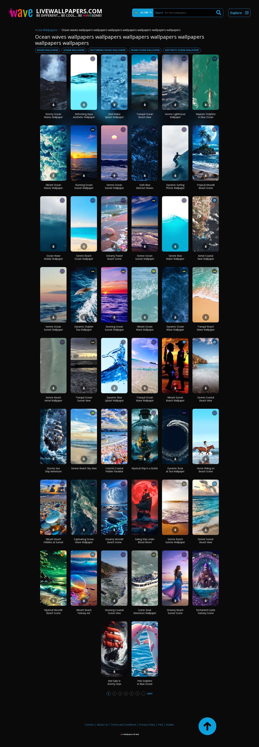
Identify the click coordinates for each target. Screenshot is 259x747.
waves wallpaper (47, 50)
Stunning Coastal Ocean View (114, 611)
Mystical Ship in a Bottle (145, 468)
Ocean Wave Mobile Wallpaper (53, 257)
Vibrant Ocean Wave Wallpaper (145, 328)
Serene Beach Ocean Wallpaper (84, 257)
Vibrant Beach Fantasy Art (84, 611)
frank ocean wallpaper (145, 50)
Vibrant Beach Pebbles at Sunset (53, 541)
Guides (170, 724)
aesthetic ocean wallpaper (182, 50)
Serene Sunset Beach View (206, 541)
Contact (89, 724)
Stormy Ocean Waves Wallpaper (53, 115)
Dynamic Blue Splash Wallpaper (114, 399)
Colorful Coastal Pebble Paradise (114, 470)
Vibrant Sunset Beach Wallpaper (175, 399)
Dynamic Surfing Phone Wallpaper (175, 186)
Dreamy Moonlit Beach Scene (114, 541)
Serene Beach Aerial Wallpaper (53, 399)
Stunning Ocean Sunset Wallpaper (83, 186)
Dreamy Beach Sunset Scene (175, 611)
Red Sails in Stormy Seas (114, 682)
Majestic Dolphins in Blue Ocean (206, 115)
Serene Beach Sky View (84, 468)
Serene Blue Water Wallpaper (175, 257)
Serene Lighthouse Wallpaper (175, 115)
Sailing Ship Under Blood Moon (145, 541)
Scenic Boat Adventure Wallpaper (144, 611)
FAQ (160, 724)
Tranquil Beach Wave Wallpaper (206, 328)
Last (150, 693)
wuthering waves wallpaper (107, 50)
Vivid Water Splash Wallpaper (114, 115)
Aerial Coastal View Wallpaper (205, 257)
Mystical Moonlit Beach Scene (53, 611)
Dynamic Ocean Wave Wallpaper (175, 328)
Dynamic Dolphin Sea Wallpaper (83, 328)
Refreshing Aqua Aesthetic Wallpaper (84, 115)
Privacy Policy (147, 724)
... (143, 693)
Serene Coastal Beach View (205, 399)
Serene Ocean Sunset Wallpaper (114, 186)
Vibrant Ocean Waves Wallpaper (53, 186)
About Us (102, 724)
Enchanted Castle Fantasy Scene (205, 611)
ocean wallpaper (74, 50)
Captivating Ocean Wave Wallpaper (84, 541)
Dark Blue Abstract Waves (144, 186)
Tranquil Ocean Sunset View (84, 399)
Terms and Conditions (123, 724)
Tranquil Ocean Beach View (144, 115)
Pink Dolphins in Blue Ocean (144, 682)
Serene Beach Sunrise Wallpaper (175, 541)
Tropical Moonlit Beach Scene (206, 186)
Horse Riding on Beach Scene (205, 470)
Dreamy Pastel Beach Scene (114, 257)
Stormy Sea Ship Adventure (53, 470)
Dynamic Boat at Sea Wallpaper (175, 470)
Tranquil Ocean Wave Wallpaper (145, 399)
